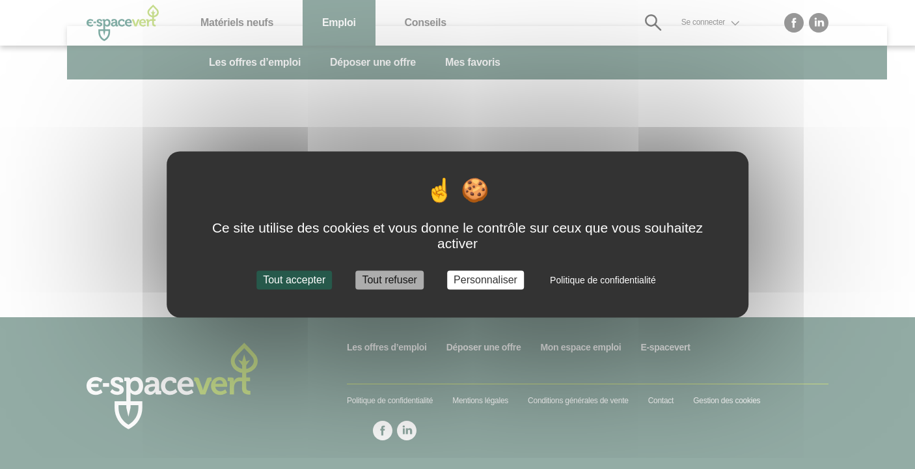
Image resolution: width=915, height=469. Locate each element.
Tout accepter (294, 279)
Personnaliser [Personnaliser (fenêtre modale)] (485, 279)
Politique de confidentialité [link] (603, 280)
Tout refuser (389, 279)
